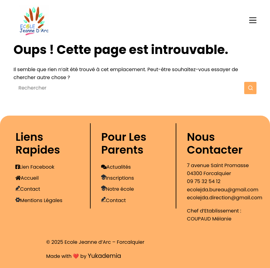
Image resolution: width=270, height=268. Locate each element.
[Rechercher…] (129, 88)
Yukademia (104, 256)
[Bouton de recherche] (250, 88)
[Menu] (252, 20)
